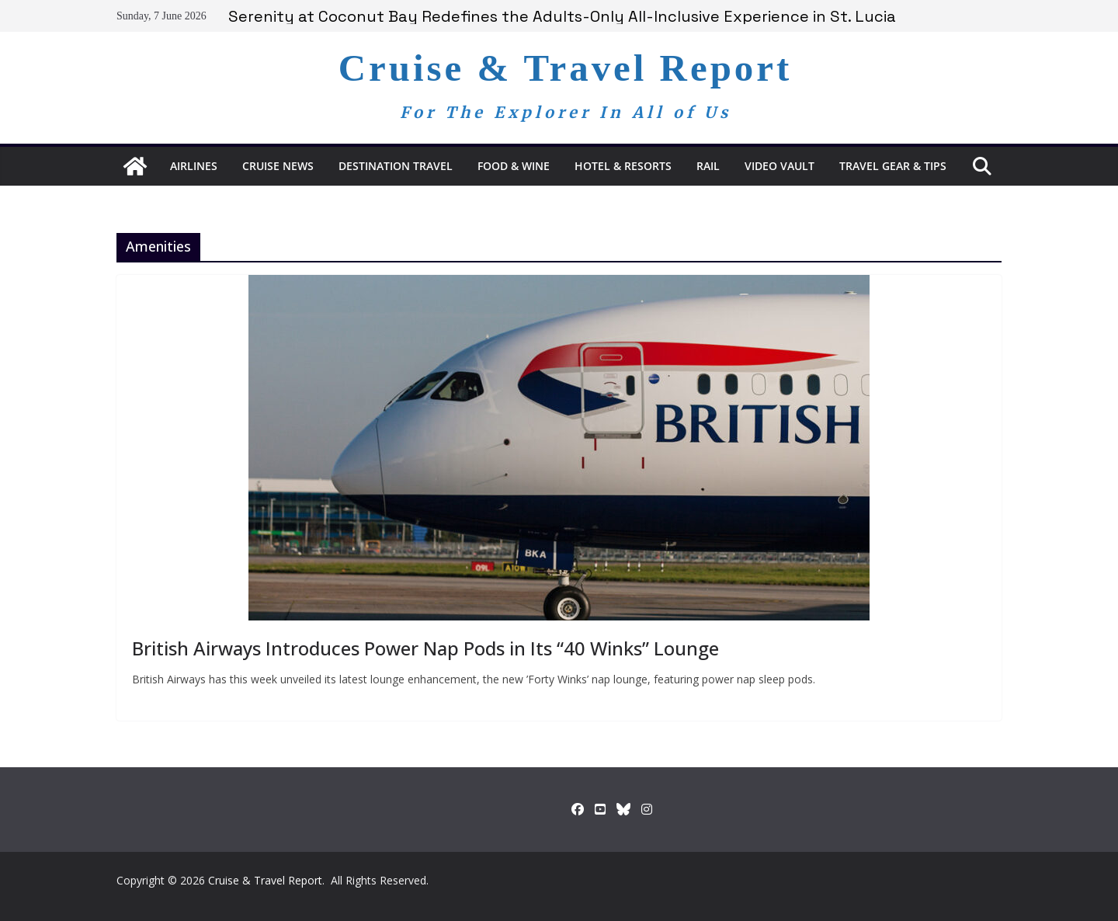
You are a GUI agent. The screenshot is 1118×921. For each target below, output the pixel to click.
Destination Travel (396, 165)
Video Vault (779, 165)
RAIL (708, 165)
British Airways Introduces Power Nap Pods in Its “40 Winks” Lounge (425, 648)
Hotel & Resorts (623, 165)
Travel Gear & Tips (892, 165)
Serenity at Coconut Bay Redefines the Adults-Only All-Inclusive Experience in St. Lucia (562, 16)
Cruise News (278, 165)
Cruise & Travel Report (566, 68)
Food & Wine (513, 165)
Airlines (193, 165)
